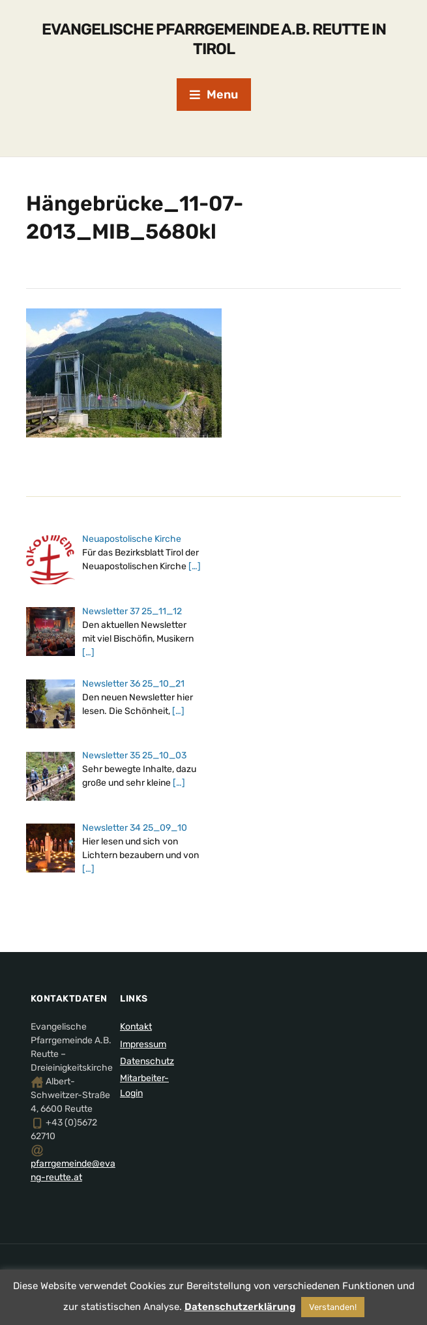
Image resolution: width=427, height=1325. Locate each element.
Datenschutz (147, 1061)
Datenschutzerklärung (239, 1307)
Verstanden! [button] (333, 1307)
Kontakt (136, 1026)
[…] (194, 566)
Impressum (143, 1044)
